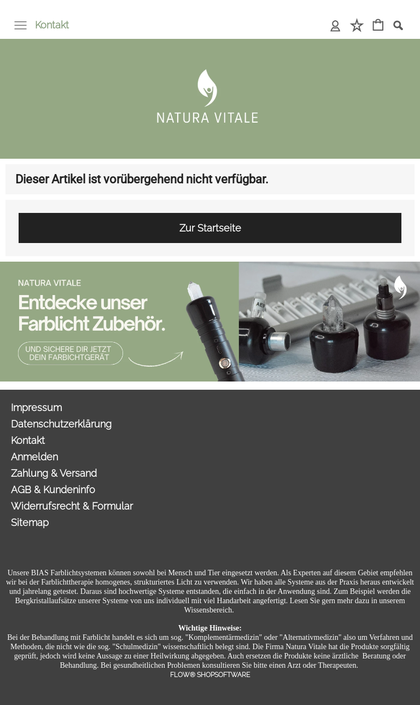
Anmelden (34, 457)
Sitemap (30, 522)
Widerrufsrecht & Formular (72, 506)
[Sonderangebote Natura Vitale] (210, 266)
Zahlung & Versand (54, 473)
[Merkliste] (357, 26)
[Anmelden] (335, 26)
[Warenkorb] (378, 26)
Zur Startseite (210, 228)
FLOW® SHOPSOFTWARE (210, 675)
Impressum (36, 407)
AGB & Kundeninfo (53, 489)
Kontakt (52, 25)
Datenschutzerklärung (61, 424)
